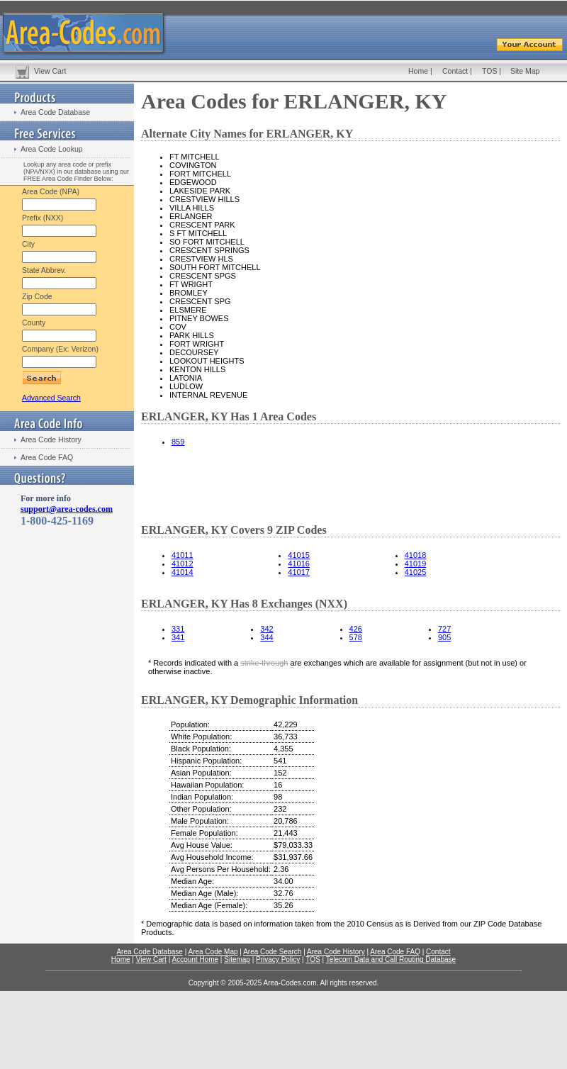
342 (266, 629)
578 (355, 637)
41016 (299, 563)
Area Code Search (272, 952)
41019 (416, 563)
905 (444, 637)
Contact (455, 71)
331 (178, 629)
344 (266, 637)
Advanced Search (51, 397)
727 (444, 629)
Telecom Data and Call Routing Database (391, 959)
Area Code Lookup (52, 149)
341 (178, 637)
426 (355, 629)
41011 (182, 555)
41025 (416, 572)
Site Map (524, 71)
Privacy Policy (278, 959)
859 (178, 441)
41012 (182, 563)
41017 (299, 572)
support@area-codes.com (67, 509)
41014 (182, 572)
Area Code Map (212, 952)
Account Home (195, 959)
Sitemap (237, 959)
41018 (416, 555)
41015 (299, 555)
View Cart (50, 71)
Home (418, 71)
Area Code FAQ (47, 457)
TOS (489, 71)
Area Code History (51, 439)
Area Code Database (55, 112)
